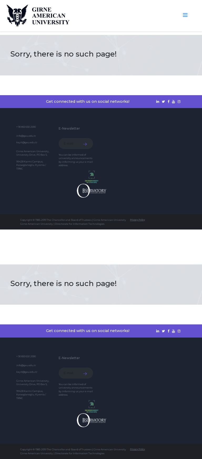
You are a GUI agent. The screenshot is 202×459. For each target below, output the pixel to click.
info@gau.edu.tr (26, 135)
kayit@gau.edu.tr (26, 142)
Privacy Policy (137, 219)
